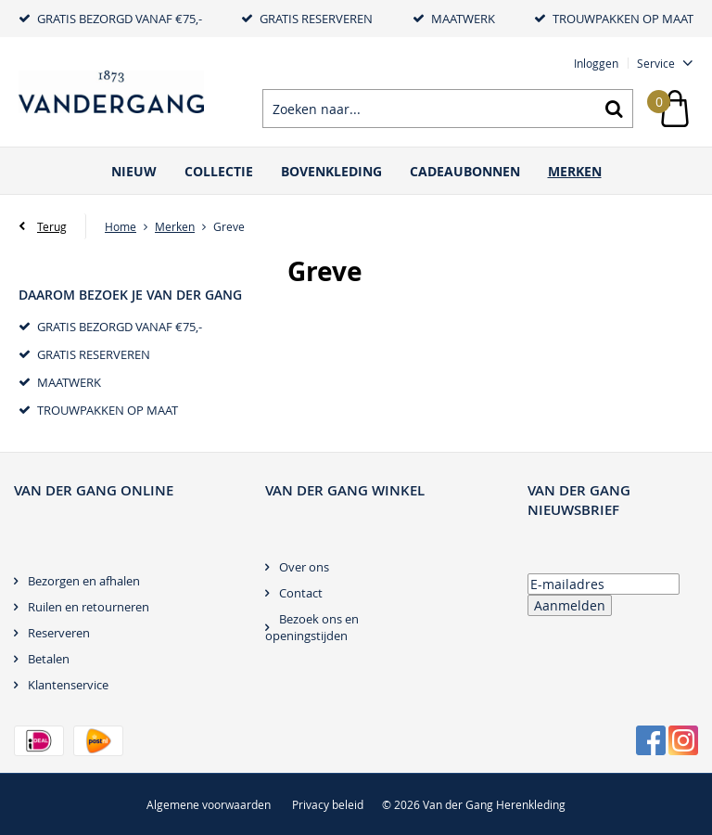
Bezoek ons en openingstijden (312, 627)
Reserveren (59, 632)
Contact (301, 592)
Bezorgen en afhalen (84, 580)
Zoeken (613, 108)
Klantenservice (68, 684)
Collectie (218, 171)
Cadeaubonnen (465, 171)
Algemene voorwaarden (208, 804)
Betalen (49, 658)
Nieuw (134, 171)
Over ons (304, 567)
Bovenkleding (331, 171)
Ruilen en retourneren (88, 606)
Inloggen (596, 63)
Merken (575, 171)
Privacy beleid (327, 804)
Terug (52, 226)
